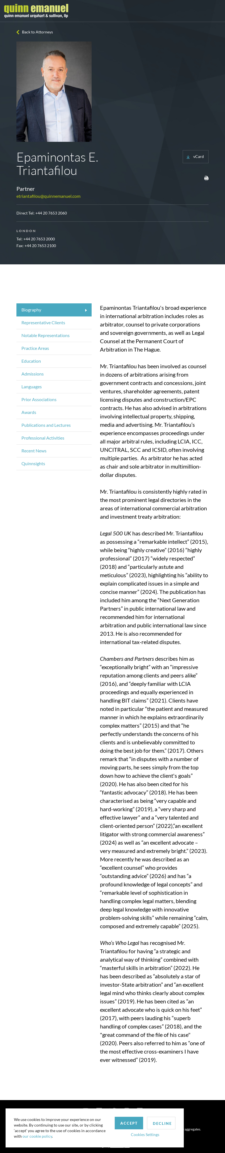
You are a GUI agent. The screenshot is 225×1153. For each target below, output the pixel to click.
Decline (162, 1123)
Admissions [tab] (32, 373)
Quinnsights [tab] (33, 463)
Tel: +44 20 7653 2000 (35, 239)
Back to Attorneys (37, 32)
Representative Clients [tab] (43, 322)
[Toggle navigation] (216, 11)
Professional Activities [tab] (42, 437)
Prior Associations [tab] (39, 399)
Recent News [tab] (34, 450)
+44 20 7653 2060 (51, 213)
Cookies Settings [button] (145, 1134)
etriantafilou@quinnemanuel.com (48, 196)
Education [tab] (31, 361)
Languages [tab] (31, 386)
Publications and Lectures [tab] (46, 425)
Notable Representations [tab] (45, 335)
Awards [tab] (28, 412)
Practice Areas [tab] (35, 348)
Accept (129, 1123)
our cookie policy (37, 1136)
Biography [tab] (31, 309)
